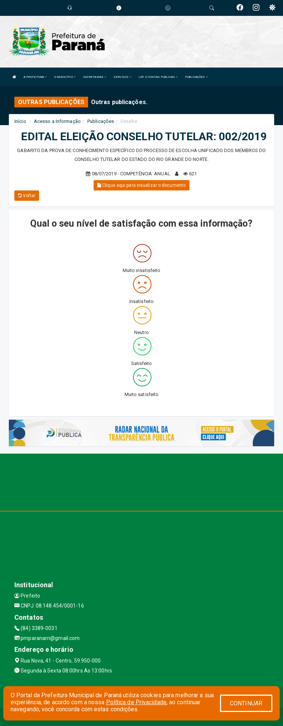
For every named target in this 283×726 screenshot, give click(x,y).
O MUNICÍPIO (65, 77)
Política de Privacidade (136, 702)
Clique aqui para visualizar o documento (141, 185)
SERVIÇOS (122, 77)
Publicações (100, 121)
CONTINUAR (246, 703)
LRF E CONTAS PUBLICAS (158, 77)
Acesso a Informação (57, 121)
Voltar (26, 195)
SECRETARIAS (94, 77)
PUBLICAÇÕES (196, 77)
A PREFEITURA (35, 77)
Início (20, 121)
